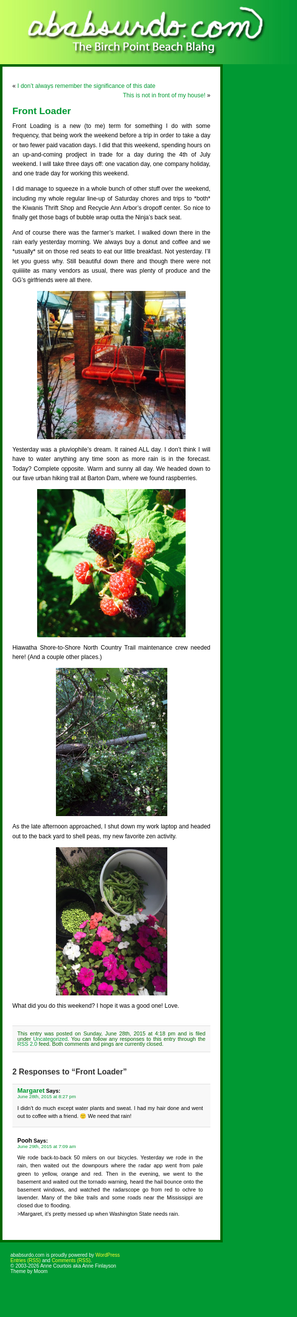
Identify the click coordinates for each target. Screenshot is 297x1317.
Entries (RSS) (25, 1260)
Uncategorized (50, 1039)
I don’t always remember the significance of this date (86, 85)
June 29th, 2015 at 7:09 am (46, 1146)
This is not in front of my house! (164, 95)
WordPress (108, 1255)
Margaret (31, 1090)
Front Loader (41, 111)
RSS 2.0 (27, 1044)
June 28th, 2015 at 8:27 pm (46, 1096)
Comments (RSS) (70, 1260)
